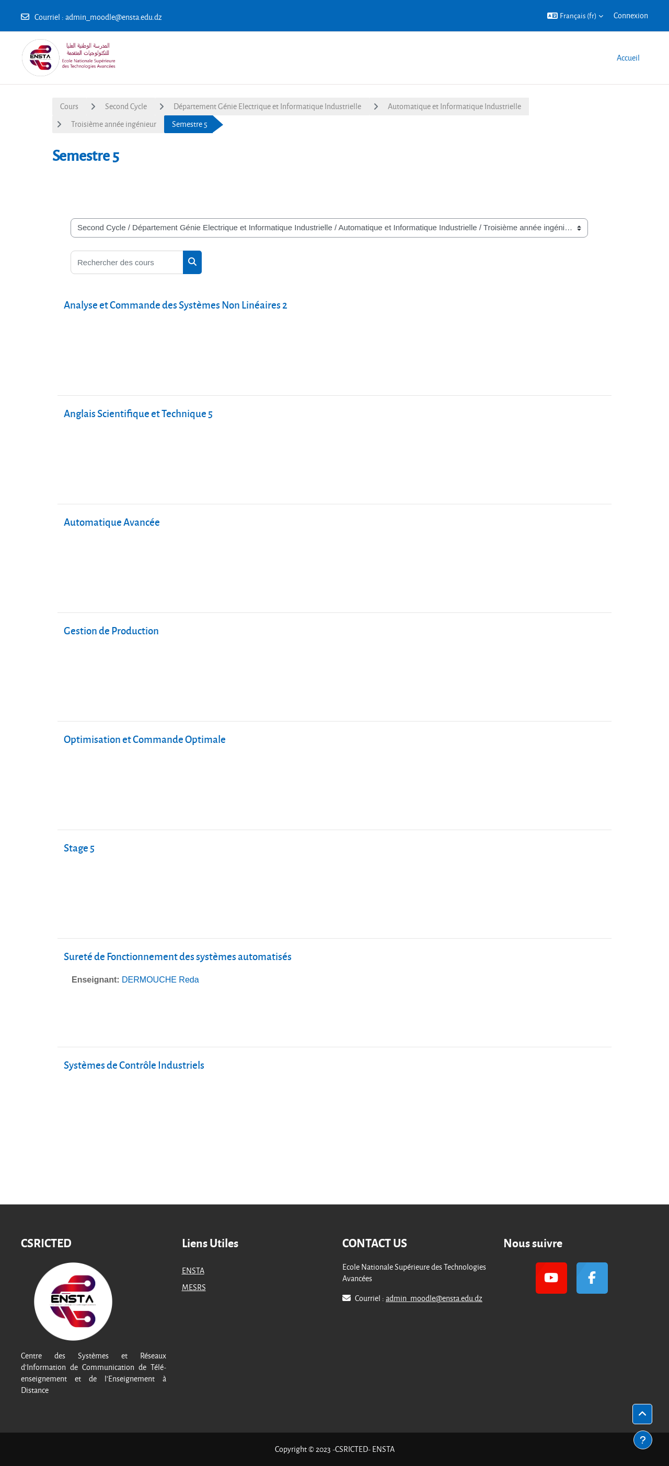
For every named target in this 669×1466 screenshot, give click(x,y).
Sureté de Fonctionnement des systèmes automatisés (178, 956)
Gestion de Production (111, 630)
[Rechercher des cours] (127, 262)
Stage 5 (79, 848)
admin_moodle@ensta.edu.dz (113, 16)
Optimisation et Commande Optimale (145, 739)
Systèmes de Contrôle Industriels (134, 1065)
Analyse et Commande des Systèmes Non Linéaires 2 (175, 305)
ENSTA (193, 1270)
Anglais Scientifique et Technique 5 (138, 413)
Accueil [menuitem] (628, 57)
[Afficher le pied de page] (642, 1439)
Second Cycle (126, 106)
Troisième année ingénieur (113, 124)
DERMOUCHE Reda (160, 979)
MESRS (194, 1287)
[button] (575, 15)
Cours (69, 106)
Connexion (631, 15)
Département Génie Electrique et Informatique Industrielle (267, 106)
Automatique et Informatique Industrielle (454, 106)
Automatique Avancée (112, 522)
